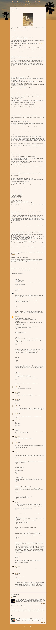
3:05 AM (16, 481)
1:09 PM (16, 306)
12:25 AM (16, 417)
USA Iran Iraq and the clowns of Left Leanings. (18, 605)
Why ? (12, 615)
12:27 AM (16, 440)
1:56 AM (16, 473)
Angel (15, 292)
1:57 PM (16, 523)
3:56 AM (16, 498)
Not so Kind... (13, 596)
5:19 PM (16, 553)
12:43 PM (16, 290)
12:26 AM (16, 426)
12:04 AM (16, 384)
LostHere (16, 316)
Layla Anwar (16, 386)
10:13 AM (16, 285)
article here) (41, 43)
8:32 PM (16, 361)
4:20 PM (16, 344)
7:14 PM (16, 355)
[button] (44, 8)
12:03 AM (16, 379)
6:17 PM (16, 577)
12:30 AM (16, 457)
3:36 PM (16, 328)
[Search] (45, 2)
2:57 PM (16, 528)
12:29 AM (16, 448)
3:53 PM (16, 538)
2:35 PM (16, 314)
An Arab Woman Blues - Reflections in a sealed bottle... (26, 2)
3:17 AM (16, 492)
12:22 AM (16, 403)
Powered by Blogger (28, 626)
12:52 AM (16, 463)
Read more (43, 603)
